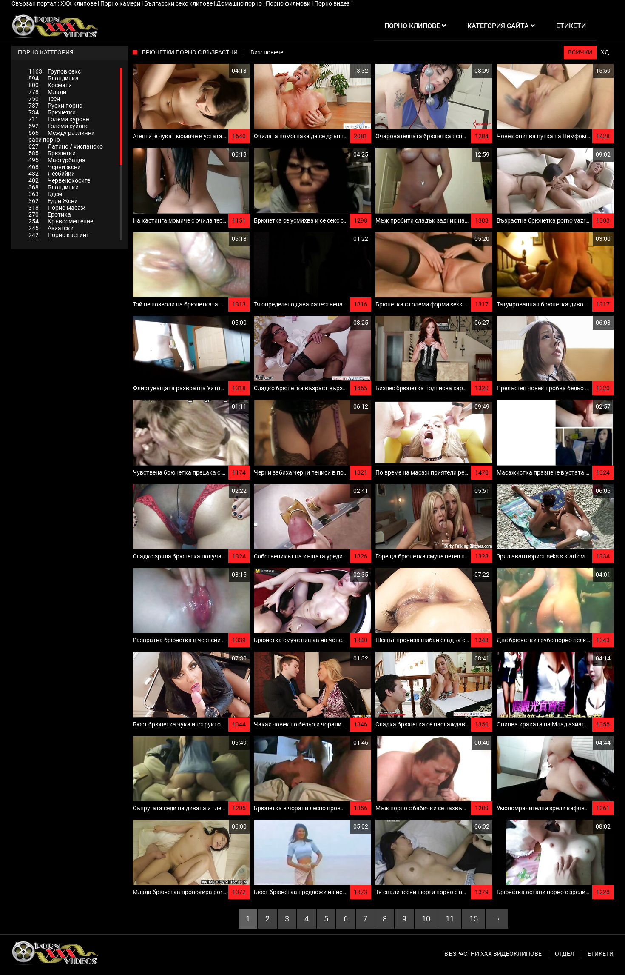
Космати (50, 85)
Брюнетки (52, 112)
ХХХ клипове (79, 3)
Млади (47, 92)
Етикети (601, 953)
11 (450, 918)
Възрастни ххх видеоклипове (493, 953)
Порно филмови (289, 3)
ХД (605, 52)
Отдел (564, 953)
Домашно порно (239, 3)
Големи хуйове (58, 126)
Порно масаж (56, 207)
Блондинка (53, 78)
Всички (580, 52)
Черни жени (54, 166)
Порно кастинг (58, 235)
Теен (44, 98)
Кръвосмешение (60, 221)
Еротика (49, 214)
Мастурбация (56, 160)
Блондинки (53, 187)
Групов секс (54, 71)
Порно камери (121, 3)
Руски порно (55, 105)
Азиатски (51, 228)
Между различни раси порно (61, 136)
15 (473, 918)
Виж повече (266, 52)
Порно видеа (332, 3)
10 (426, 918)
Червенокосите (59, 180)
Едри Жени (53, 200)
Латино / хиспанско (65, 146)
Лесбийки (51, 173)
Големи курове (58, 119)
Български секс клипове (179, 3)
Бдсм (45, 194)
